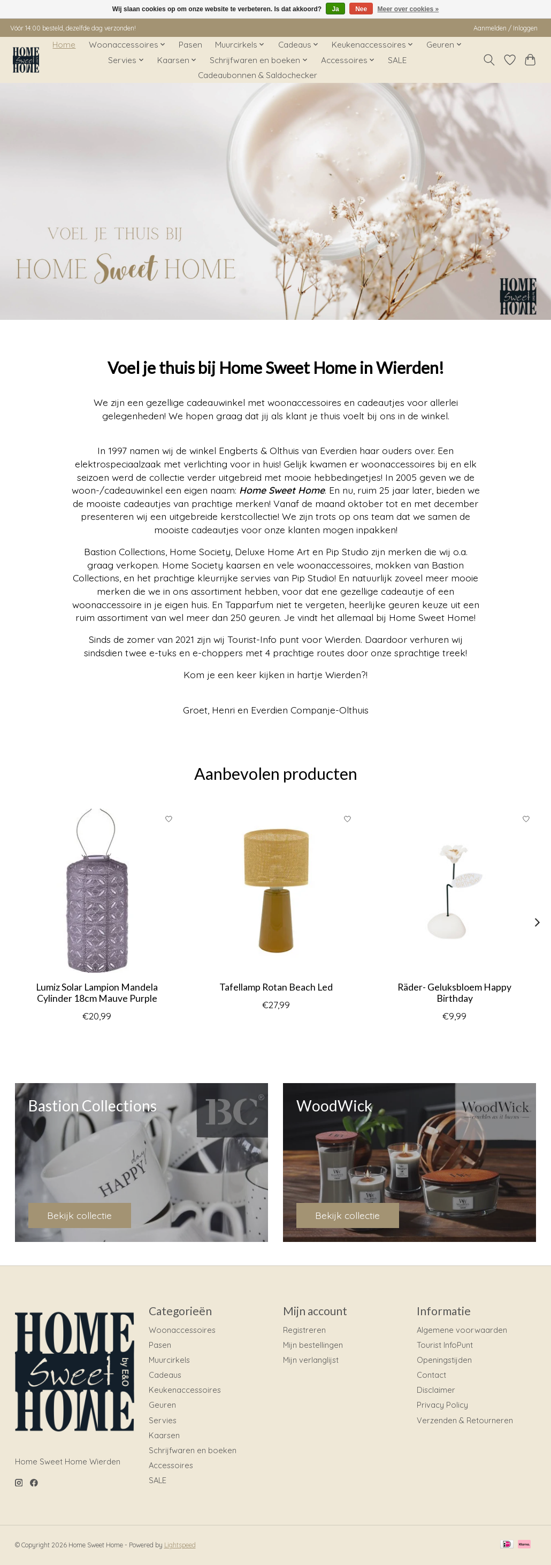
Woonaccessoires (182, 1330)
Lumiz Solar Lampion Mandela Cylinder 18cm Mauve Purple (97, 992)
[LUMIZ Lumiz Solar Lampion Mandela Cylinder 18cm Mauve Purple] (97, 891)
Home (63, 45)
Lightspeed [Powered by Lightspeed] (180, 1545)
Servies (163, 1420)
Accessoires (171, 1465)
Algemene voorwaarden (462, 1330)
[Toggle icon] (488, 60)
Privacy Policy (442, 1405)
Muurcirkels (169, 1360)
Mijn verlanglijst (311, 1360)
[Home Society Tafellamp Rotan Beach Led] (276, 891)
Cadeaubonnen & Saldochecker (257, 75)
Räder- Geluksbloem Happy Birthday (454, 992)
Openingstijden (444, 1360)
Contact (431, 1375)
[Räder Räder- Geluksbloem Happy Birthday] (454, 891)
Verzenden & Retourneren (465, 1420)
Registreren (304, 1330)
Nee (361, 9)
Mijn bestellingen (313, 1345)
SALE (397, 60)
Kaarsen (164, 1435)
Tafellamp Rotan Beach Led (275, 987)
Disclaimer (436, 1390)
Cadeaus (165, 1375)
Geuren (162, 1405)
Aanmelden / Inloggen (505, 28)
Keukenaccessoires (185, 1390)
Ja (335, 9)
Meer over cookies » (408, 9)
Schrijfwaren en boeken (192, 1450)
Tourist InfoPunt (445, 1345)
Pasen (190, 45)
